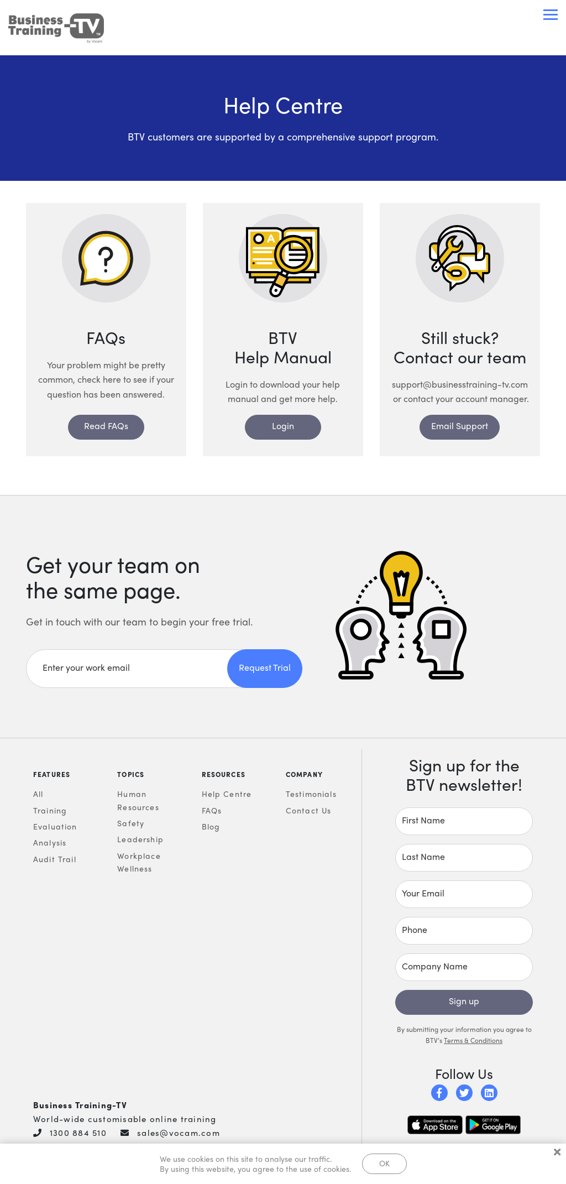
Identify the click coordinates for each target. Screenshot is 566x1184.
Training (50, 810)
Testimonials (311, 793)
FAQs (212, 810)
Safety (130, 822)
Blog (211, 826)
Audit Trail (54, 858)
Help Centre (227, 793)
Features (51, 774)
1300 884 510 (78, 1132)
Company (304, 774)
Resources (224, 774)
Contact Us (309, 810)
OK (384, 1163)
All (38, 793)
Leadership (140, 838)
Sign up (464, 1000)
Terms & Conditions (473, 1040)
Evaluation (55, 826)
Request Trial (265, 667)
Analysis (49, 842)
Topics (130, 774)
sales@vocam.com (178, 1132)
